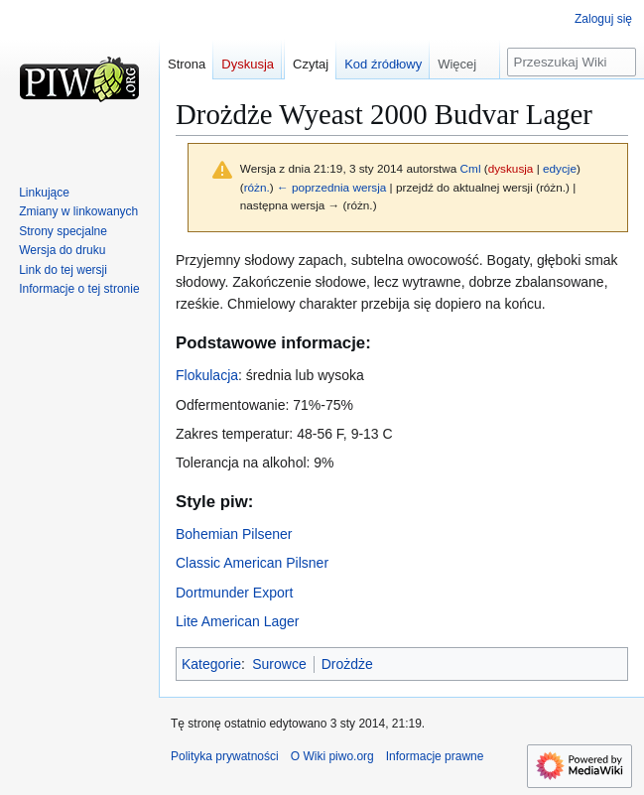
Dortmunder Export (234, 592)
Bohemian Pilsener (234, 534)
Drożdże (347, 664)
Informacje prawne (435, 756)
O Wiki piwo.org (332, 756)
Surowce (279, 664)
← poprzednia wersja (331, 187)
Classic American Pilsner (252, 563)
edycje (560, 168)
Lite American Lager (238, 621)
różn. (257, 187)
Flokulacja (207, 375)
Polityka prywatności (225, 756)
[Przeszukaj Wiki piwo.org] (571, 62)
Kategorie (211, 664)
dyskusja (511, 168)
